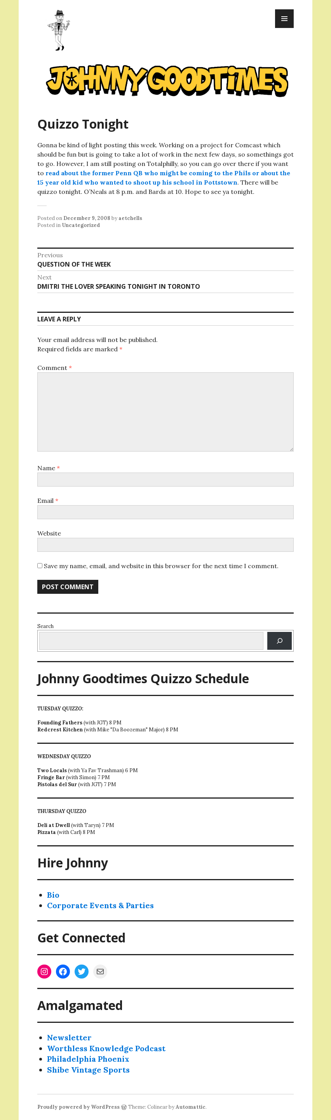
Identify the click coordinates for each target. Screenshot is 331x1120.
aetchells (130, 218)
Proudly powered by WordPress (78, 1107)
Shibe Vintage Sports (88, 1070)
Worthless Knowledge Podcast (106, 1048)
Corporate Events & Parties (100, 905)
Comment (54, 368)
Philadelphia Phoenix (88, 1059)
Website (49, 533)
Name (48, 468)
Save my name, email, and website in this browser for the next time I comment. (161, 566)
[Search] (279, 640)
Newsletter (69, 1037)
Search (45, 626)
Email (47, 500)
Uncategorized (81, 225)
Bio (53, 895)
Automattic (191, 1107)
